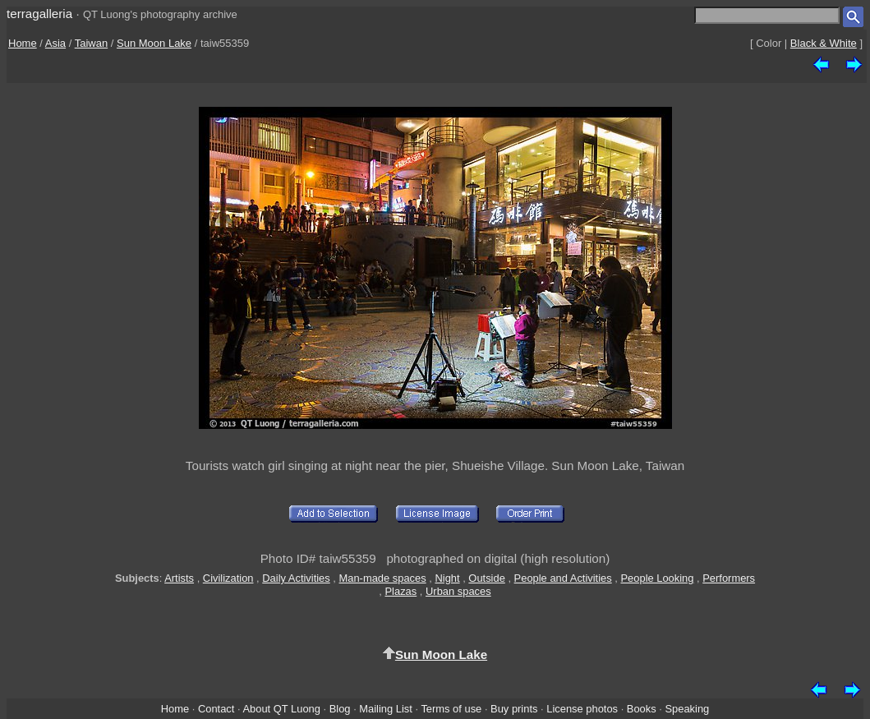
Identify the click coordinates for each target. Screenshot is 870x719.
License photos (582, 709)
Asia (55, 43)
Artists (179, 578)
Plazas (401, 591)
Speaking (687, 709)
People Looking (656, 578)
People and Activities (563, 578)
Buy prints (513, 709)
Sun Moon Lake (154, 43)
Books (641, 709)
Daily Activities (295, 578)
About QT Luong (281, 709)
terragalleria (39, 14)
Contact (216, 709)
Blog (340, 709)
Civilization (228, 578)
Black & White (823, 43)
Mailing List (385, 709)
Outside (486, 578)
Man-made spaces (382, 578)
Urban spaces (458, 591)
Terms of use (451, 709)
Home (22, 43)
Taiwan (91, 43)
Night (447, 578)
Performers (728, 578)
